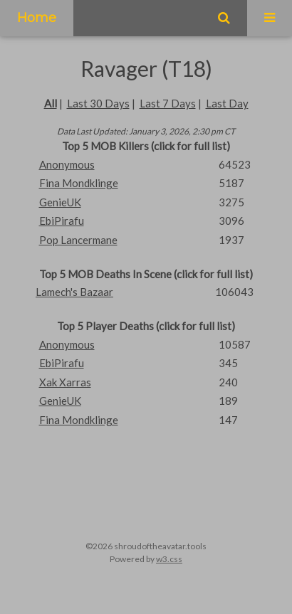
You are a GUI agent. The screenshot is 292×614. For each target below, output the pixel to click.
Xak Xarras (65, 382)
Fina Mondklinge (78, 182)
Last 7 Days (168, 103)
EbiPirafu (61, 220)
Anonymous (67, 164)
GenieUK (60, 202)
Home (36, 18)
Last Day (227, 103)
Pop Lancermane (78, 239)
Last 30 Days (98, 103)
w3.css (169, 559)
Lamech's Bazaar (74, 291)
